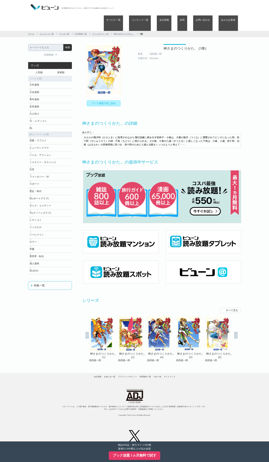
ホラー (33, 242)
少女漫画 (34, 79)
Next (240, 326)
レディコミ (36, 218)
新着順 (61, 57)
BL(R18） (35, 273)
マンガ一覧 (68, 18)
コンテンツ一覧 (162, 7)
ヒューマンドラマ (39, 139)
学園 (32, 249)
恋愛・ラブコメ (38, 131)
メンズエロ (36, 226)
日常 (32, 163)
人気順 (39, 57)
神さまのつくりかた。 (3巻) (168, 35)
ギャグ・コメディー (40, 202)
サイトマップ (187, 367)
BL (31, 118)
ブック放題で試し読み (103, 88)
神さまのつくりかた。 (136, 18)
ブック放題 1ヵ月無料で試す (134, 455)
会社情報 (181, 7)
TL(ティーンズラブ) (40, 210)
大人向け (34, 102)
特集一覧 (39, 288)
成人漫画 (34, 265)
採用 (194, 7)
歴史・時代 (36, 186)
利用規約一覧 (149, 367)
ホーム (31, 18)
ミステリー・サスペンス (43, 155)
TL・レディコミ (38, 110)
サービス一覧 (140, 7)
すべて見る (232, 298)
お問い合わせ (210, 7)
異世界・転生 (37, 257)
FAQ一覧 (168, 367)
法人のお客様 (231, 7)
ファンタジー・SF (109, 18)
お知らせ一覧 (98, 367)
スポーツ (34, 178)
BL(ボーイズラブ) (39, 194)
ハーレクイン (37, 234)
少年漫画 (34, 71)
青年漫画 (34, 87)
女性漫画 (34, 94)
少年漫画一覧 (87, 18)
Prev (82, 326)
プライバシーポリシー (124, 367)
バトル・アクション (40, 147)
